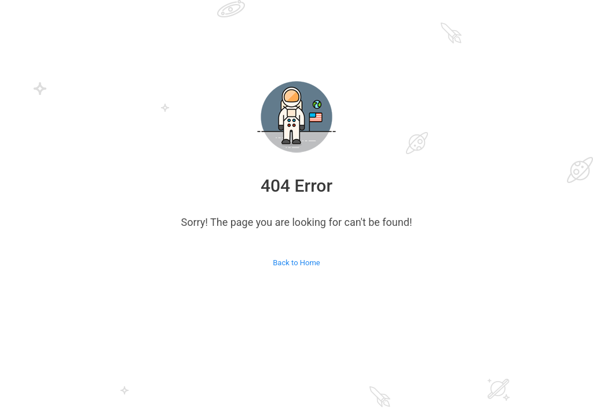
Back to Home (296, 262)
